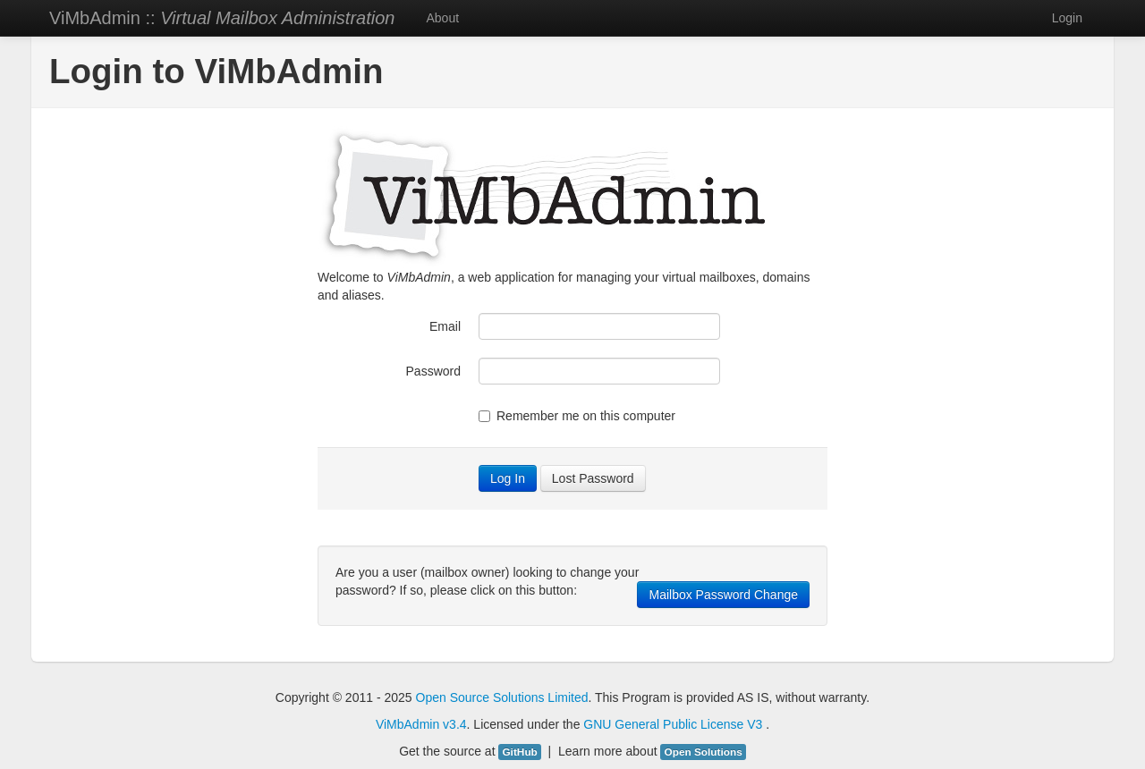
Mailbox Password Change (723, 594)
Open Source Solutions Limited (502, 697)
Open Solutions (703, 752)
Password (433, 371)
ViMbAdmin (407, 724)
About (442, 18)
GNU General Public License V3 (674, 724)
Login (1067, 18)
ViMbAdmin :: (221, 18)
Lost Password (593, 478)
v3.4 (454, 724)
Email (445, 326)
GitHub (519, 752)
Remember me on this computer (577, 416)
